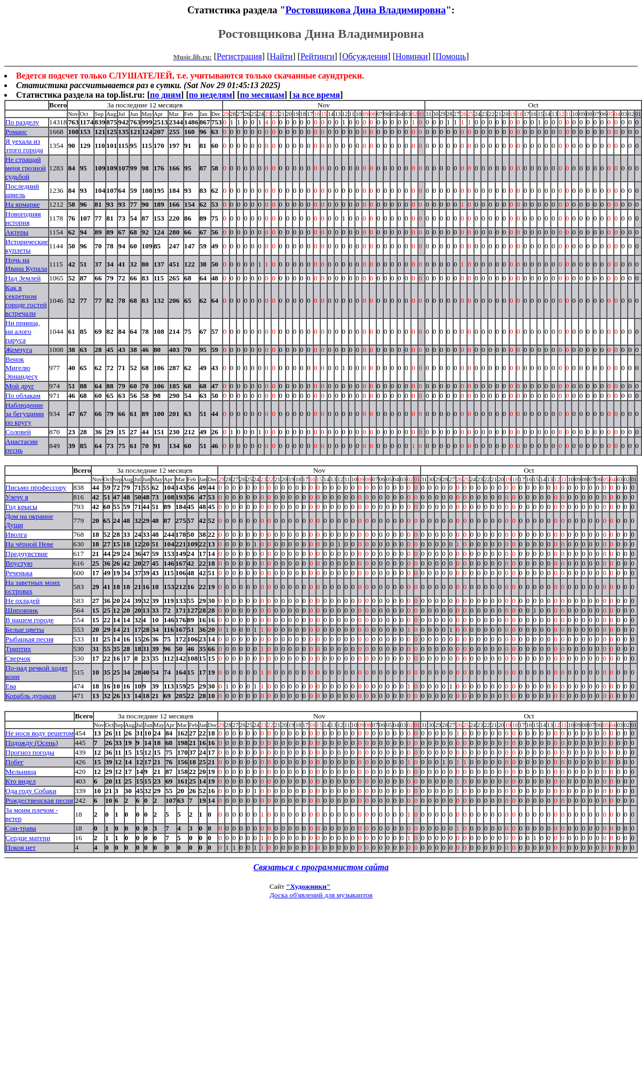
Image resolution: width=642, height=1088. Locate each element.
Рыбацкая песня (29, 639)
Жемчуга (18, 350)
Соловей (18, 432)
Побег (14, 762)
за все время (316, 94)
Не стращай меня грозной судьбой (25, 168)
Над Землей (23, 278)
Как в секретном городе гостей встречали (26, 300)
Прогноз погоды (29, 752)
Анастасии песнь (21, 445)
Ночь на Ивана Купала (26, 264)
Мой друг (19, 386)
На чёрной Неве (29, 544)
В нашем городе (29, 620)
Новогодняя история (23, 218)
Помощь (450, 56)
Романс (16, 132)
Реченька (19, 573)
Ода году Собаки (31, 791)
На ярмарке (22, 204)
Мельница (20, 772)
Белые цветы (24, 629)
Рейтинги (317, 56)
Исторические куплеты (26, 246)
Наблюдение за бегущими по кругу (24, 413)
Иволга (16, 534)
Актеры (16, 232)
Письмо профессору (35, 487)
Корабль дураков (30, 696)
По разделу (22, 122)
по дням (165, 94)
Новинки (411, 56)
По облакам (23, 396)
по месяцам (262, 94)
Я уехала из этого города (24, 145)
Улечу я (16, 497)
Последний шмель (22, 190)
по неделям (210, 94)
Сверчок (17, 658)
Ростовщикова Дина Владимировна (366, 9)
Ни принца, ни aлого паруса (22, 331)
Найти (281, 56)
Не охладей (22, 601)
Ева (10, 686)
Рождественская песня (39, 800)
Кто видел (20, 781)
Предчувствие (26, 554)
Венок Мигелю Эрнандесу (21, 367)
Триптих (18, 649)
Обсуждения (364, 56)
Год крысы (21, 507)
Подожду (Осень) (31, 743)
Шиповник (21, 610)
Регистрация (239, 56)
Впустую (19, 563)
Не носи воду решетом (39, 733)
